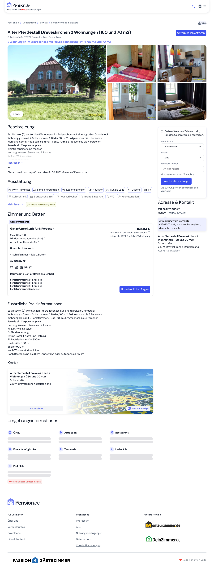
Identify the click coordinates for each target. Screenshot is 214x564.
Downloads (14, 533)
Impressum (82, 521)
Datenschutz (83, 539)
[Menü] (202, 6)
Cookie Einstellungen (88, 545)
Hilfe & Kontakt (16, 539)
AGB (78, 527)
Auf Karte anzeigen (138, 408)
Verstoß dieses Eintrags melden (25, 482)
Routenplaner (36, 408)
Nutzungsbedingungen (89, 533)
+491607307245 (176, 213)
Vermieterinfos (16, 527)
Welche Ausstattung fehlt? (41, 205)
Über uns (13, 521)
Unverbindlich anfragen (191, 33)
